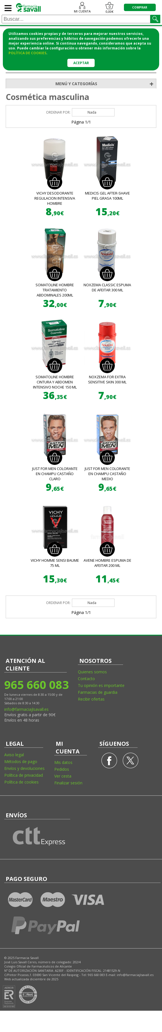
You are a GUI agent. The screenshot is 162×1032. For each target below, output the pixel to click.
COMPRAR (139, 7)
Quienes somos (92, 671)
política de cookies (27, 53)
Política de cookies (21, 782)
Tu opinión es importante (101, 685)
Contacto (86, 678)
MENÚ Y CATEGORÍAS (105, 84)
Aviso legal (14, 754)
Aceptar (81, 62)
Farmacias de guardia (97, 692)
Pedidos (61, 769)
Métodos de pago (20, 761)
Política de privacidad (23, 775)
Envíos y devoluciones (24, 768)
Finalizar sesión (68, 783)
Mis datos (63, 762)
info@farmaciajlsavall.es (26, 709)
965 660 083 (36, 684)
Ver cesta (62, 776)
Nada (92, 112)
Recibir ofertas (91, 699)
